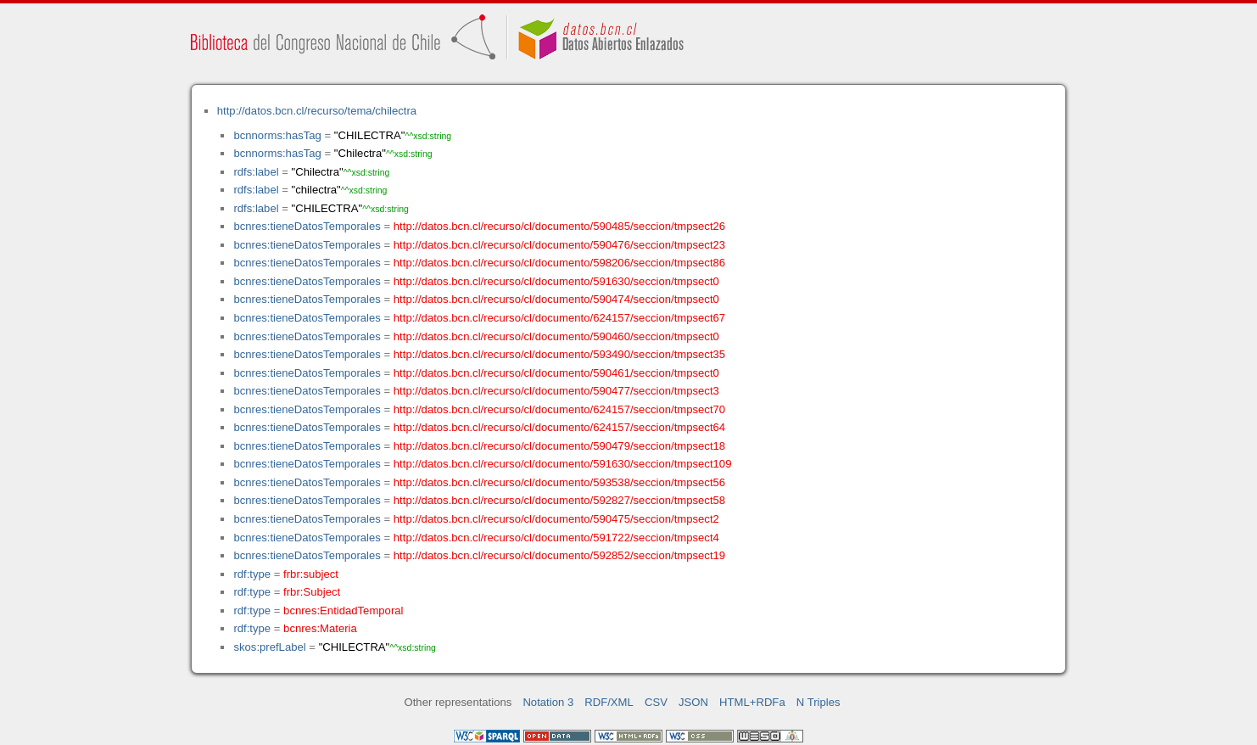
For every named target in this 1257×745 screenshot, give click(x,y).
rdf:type (252, 574)
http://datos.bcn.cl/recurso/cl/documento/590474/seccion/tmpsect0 (556, 299)
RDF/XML (609, 702)
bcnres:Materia (320, 628)
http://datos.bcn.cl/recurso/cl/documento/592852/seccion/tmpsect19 (559, 555)
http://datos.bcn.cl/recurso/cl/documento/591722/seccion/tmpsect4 (556, 537)
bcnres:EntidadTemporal (343, 610)
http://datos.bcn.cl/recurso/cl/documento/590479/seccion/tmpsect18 (559, 446)
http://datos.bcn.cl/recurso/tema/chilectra (316, 110)
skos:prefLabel (269, 647)
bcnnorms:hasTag (277, 135)
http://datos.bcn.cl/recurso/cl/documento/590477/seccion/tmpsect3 (556, 390)
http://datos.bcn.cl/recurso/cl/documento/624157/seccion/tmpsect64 (559, 427)
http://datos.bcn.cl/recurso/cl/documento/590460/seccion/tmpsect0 (556, 336)
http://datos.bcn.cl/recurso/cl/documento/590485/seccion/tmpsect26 (559, 226)
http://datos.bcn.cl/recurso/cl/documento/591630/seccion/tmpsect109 (563, 463)
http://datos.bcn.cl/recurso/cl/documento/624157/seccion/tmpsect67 (559, 317)
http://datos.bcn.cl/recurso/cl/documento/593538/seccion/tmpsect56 (559, 482)
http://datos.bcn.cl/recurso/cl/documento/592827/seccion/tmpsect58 (559, 500)
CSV (656, 702)
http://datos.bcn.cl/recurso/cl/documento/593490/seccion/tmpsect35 (559, 354)
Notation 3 (547, 702)
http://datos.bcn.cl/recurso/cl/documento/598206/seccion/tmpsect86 (559, 262)
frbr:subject (310, 574)
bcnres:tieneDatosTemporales (306, 226)
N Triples (818, 702)
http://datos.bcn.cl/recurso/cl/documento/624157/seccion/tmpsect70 (559, 409)
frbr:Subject (311, 591)
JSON (693, 702)
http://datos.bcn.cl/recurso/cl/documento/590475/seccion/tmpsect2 (556, 519)
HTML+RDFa (752, 702)
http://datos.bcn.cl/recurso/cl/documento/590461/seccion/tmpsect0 (556, 373)
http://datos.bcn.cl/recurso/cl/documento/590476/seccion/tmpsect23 (559, 244)
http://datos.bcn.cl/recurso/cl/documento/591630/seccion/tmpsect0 (556, 281)
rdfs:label (255, 171)
